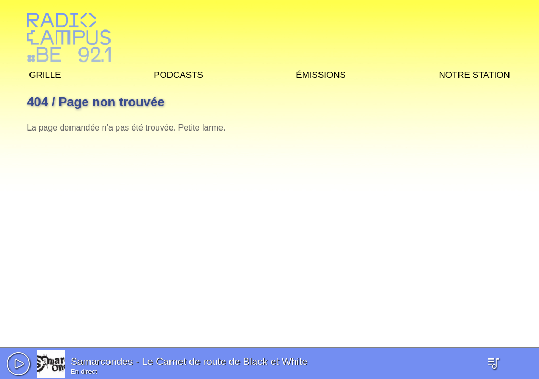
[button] (18, 364)
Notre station (474, 73)
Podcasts (178, 73)
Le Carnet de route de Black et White (224, 361)
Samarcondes (102, 361)
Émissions (320, 73)
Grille (45, 73)
